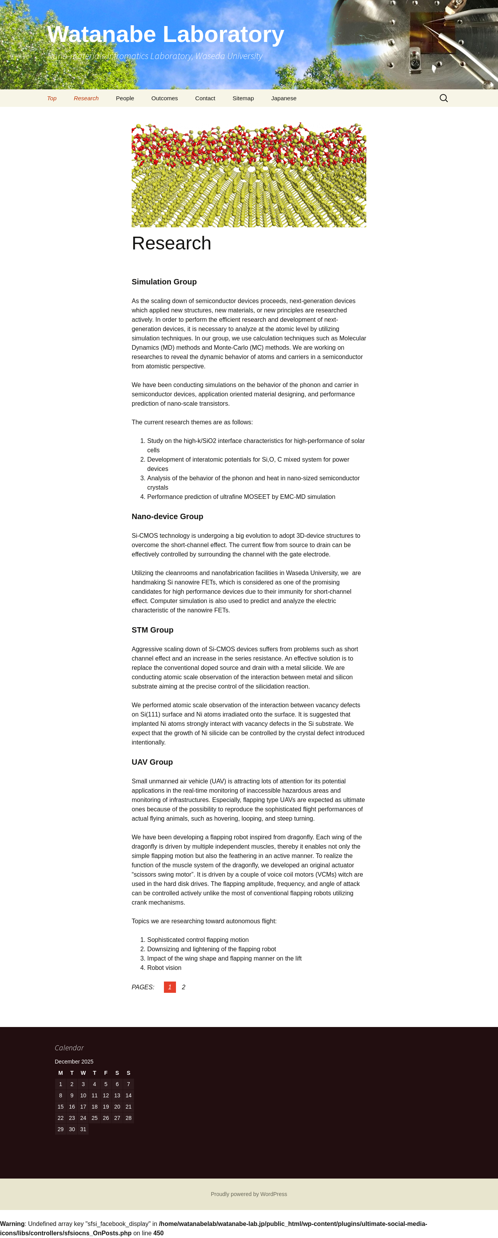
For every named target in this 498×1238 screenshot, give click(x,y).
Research (86, 98)
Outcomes (164, 98)
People (125, 98)
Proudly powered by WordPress (249, 1194)
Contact (205, 98)
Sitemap (243, 98)
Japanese (283, 98)
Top (51, 98)
